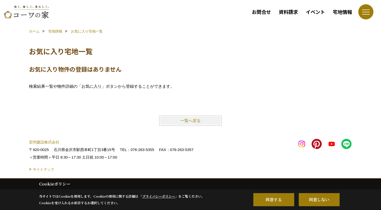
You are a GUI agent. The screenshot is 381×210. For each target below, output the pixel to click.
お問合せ (261, 11)
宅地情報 (342, 11)
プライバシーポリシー (158, 196)
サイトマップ (43, 169)
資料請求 (288, 11)
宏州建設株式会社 (44, 142)
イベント (315, 11)
